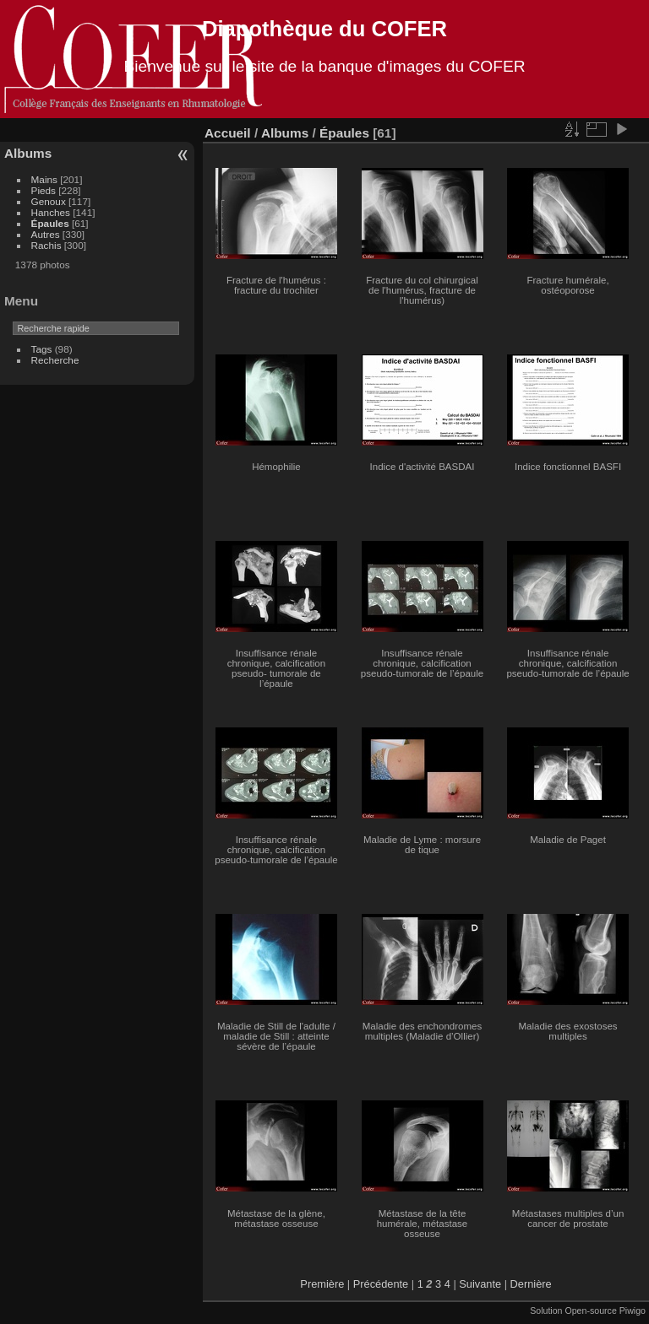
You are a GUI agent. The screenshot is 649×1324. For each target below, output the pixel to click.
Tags (41, 348)
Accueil (228, 133)
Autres (45, 234)
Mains (44, 179)
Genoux (48, 201)
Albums (28, 153)
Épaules (50, 223)
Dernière (531, 1284)
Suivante (480, 1284)
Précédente (380, 1284)
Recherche (55, 359)
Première (322, 1284)
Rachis (46, 245)
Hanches (50, 212)
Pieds (43, 190)
